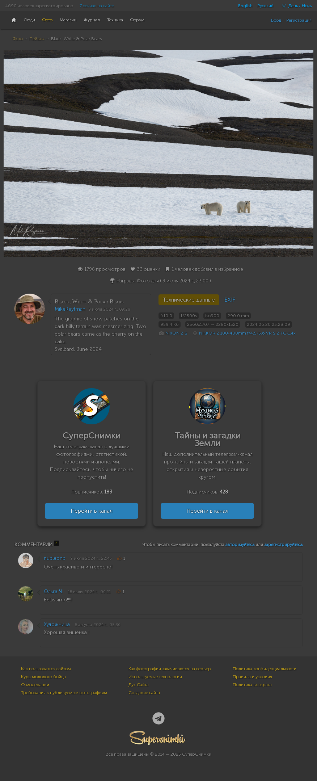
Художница (57, 624)
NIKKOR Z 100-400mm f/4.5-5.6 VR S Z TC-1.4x (247, 333)
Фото (18, 38)
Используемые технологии (155, 676)
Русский (265, 5)
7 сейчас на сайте (97, 5)
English (245, 5)
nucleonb (54, 558)
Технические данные (189, 300)
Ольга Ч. (53, 591)
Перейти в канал (92, 511)
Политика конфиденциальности (264, 668)
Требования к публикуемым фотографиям (64, 692)
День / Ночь (295, 5)
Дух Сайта (138, 684)
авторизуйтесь (239, 544)
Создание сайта (144, 692)
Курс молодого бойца (43, 676)
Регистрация (299, 20)
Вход (276, 20)
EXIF (229, 300)
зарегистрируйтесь (283, 544)
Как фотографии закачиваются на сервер (169, 668)
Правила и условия (252, 676)
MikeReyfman (70, 309)
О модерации (35, 684)
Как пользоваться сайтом (46, 668)
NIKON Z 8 (176, 333)
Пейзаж (37, 38)
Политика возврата (252, 684)
